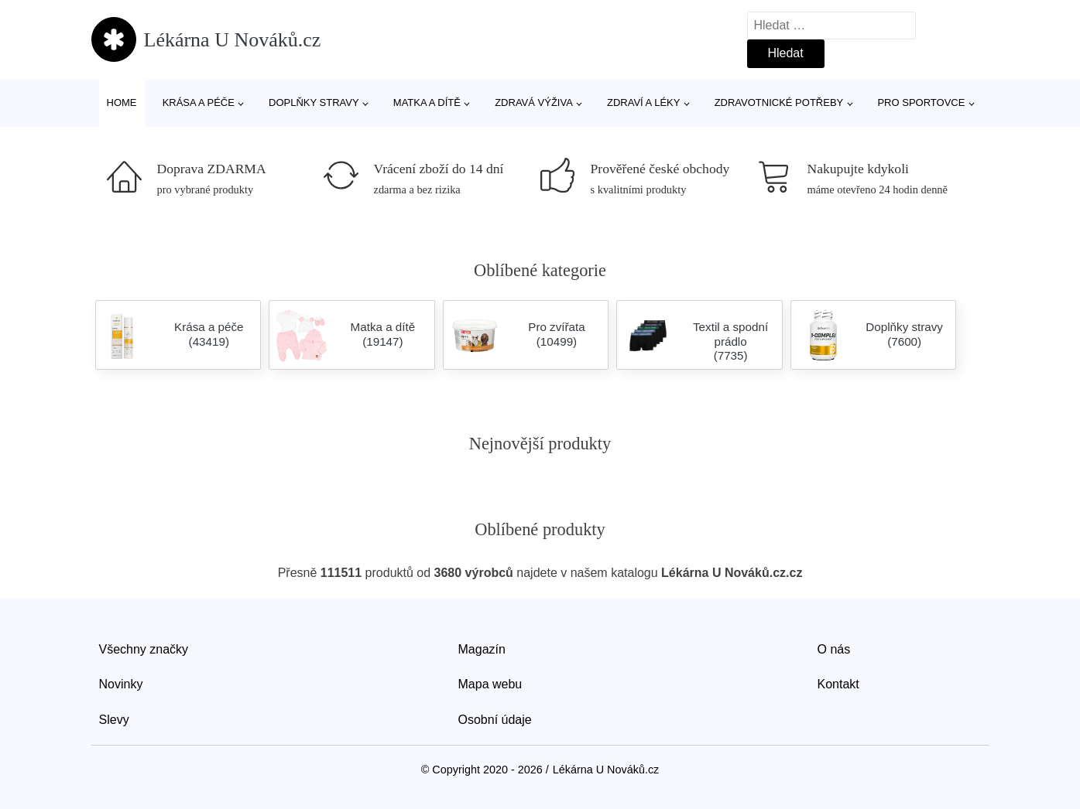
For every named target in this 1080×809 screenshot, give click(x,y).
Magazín (482, 649)
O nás (834, 649)
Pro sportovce (921, 102)
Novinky (121, 684)
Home (122, 102)
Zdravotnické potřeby (779, 102)
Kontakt (838, 684)
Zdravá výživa (534, 102)
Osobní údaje (495, 719)
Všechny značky (144, 649)
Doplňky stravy (314, 102)
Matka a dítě (427, 102)
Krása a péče (199, 102)
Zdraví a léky (643, 102)
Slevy (114, 719)
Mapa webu (490, 684)
